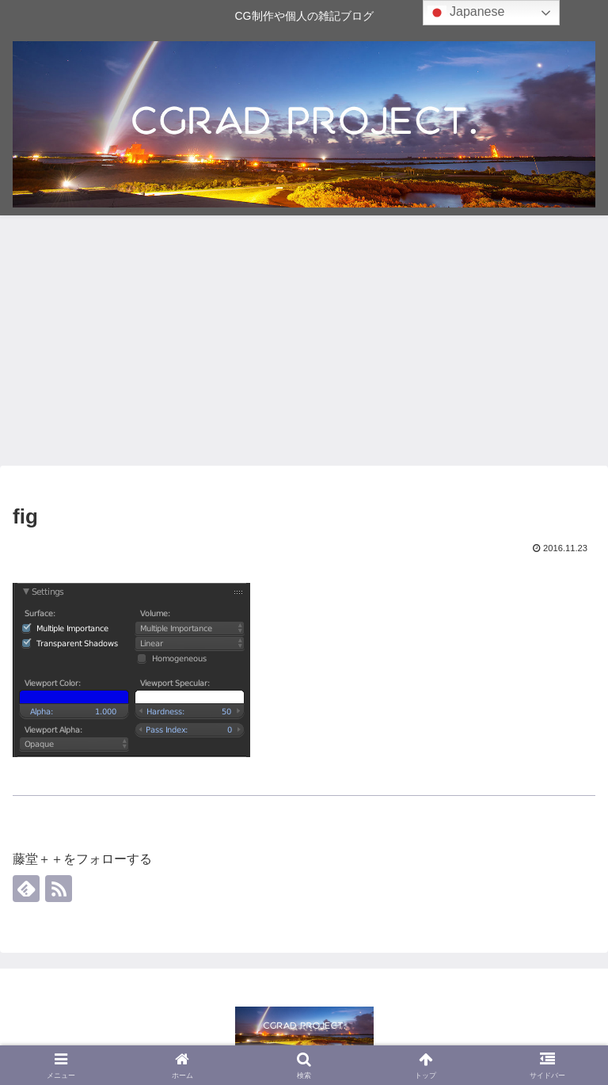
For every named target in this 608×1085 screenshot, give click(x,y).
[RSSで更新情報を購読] (58, 888)
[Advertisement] (304, 345)
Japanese (466, 12)
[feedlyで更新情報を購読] (26, 888)
